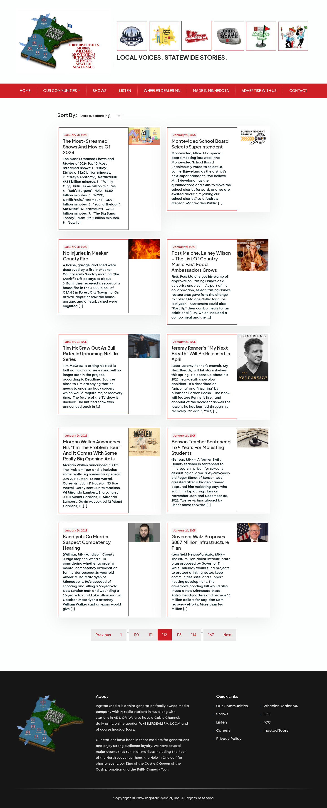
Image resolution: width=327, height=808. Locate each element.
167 (211, 634)
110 (136, 634)
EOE (266, 714)
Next (227, 634)
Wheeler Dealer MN (281, 706)
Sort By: (67, 115)
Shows (222, 714)
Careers (223, 730)
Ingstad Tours (275, 730)
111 (151, 634)
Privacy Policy (228, 739)
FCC (267, 722)
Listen (221, 722)
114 (193, 634)
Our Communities (232, 706)
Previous (103, 634)
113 (179, 634)
